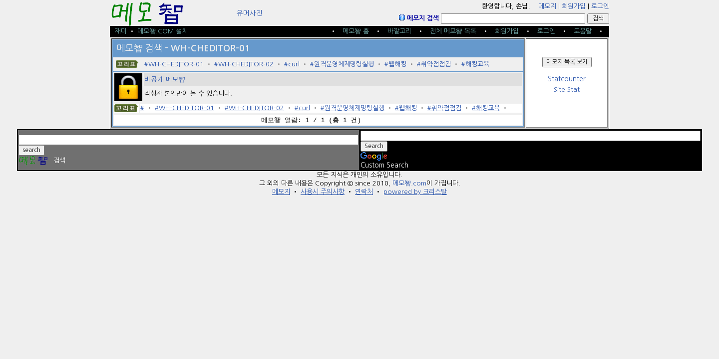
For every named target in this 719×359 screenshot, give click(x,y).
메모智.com (409, 183)
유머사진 (250, 13)
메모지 (547, 6)
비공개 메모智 (164, 79)
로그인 (600, 6)
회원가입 (574, 6)
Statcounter (567, 79)
